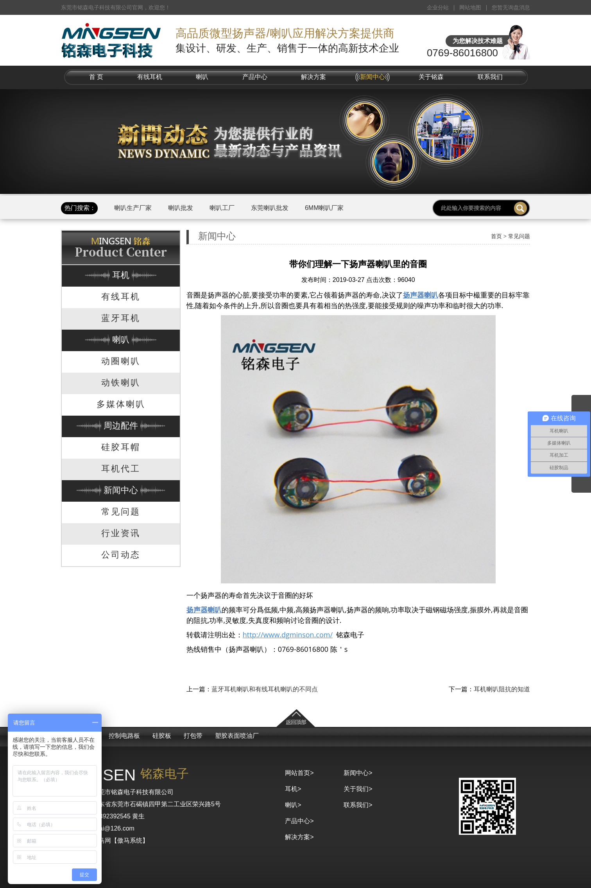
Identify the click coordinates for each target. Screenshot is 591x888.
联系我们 (490, 77)
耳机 (120, 275)
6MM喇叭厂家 (324, 208)
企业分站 (438, 7)
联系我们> (358, 805)
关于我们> (358, 789)
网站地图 (470, 7)
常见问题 (120, 512)
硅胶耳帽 (120, 447)
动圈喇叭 (120, 361)
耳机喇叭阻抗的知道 (502, 689)
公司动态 (120, 555)
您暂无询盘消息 (511, 7)
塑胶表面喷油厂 (237, 735)
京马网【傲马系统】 (120, 840)
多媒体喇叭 (121, 404)
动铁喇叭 (120, 382)
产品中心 (254, 77)
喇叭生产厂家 (133, 208)
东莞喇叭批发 (269, 208)
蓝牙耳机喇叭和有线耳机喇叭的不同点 (264, 689)
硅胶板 (161, 735)
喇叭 (202, 77)
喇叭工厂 (222, 208)
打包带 (193, 735)
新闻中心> (358, 773)
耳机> (293, 789)
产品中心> (299, 821)
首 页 (96, 77)
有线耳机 (149, 77)
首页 (496, 236)
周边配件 (121, 426)
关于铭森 (431, 77)
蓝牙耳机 (120, 318)
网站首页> (299, 773)
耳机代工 (120, 469)
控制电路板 (124, 735)
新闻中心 (372, 77)
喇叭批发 (180, 208)
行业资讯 (120, 533)
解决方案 (313, 77)
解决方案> (299, 837)
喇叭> (293, 805)
